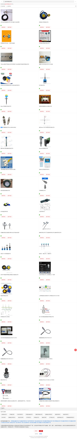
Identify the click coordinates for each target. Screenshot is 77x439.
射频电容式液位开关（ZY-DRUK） (46, 358)
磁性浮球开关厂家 (66, 421)
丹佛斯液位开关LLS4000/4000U (9, 127)
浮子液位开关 (51, 417)
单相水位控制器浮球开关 (44, 169)
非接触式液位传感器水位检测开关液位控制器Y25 (49, 400)
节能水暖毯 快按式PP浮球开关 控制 (8, 169)
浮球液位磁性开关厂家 (16, 421)
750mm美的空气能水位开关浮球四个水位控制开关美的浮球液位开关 (15, 64)
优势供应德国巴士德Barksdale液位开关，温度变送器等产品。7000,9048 (15, 400)
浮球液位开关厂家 (58, 421)
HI (9, 409)
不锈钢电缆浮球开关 (70, 417)
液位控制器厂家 (47, 422)
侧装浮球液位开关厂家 (49, 421)
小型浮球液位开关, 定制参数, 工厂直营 (47, 274)
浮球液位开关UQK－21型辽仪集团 (8, 43)
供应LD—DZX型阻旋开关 (6, 253)
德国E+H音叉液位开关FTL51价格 (46, 64)
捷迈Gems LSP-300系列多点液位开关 (46, 127)
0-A (1, 409)
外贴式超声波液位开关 (5, 190)
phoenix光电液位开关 (43, 148)
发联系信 (3, 27)
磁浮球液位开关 (60, 417)
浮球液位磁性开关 (29, 414)
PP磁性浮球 (12, 414)
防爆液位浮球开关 (11, 417)
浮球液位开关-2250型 (5, 316)
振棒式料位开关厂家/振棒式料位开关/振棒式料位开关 (50, 232)
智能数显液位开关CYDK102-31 (45, 337)
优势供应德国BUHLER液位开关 (45, 106)
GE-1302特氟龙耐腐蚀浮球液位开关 (46, 316)
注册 (41, 431)
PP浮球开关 (28, 417)
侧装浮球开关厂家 (25, 421)
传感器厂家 (41, 422)
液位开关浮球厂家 (7, 422)
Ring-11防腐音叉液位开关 (6, 106)
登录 (36, 431)
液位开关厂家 (14, 422)
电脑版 (40, 433)
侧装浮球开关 (57, 414)
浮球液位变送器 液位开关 (44, 43)
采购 (75, 349)
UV (23, 409)
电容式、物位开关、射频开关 (45, 253)
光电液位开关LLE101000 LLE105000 (46, 379)
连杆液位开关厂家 (40, 421)
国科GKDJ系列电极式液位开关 (7, 148)
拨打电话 (9, 27)
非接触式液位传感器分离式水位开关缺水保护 (10, 232)
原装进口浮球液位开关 (43, 22)
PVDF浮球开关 (20, 414)
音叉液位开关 (42, 85)
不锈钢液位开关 (42, 190)
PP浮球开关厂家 (32, 421)
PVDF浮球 (3, 417)
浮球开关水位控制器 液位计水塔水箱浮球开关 (10, 85)
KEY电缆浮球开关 (4, 211)
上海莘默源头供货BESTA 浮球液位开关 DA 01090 (49, 295)
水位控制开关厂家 (27, 422)
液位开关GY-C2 (4, 379)
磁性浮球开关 (65, 414)
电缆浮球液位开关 (4, 295)
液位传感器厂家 (34, 422)
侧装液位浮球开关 (48, 414)
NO (15, 409)
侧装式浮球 (44, 417)
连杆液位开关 (4, 414)
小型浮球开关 (42, 211)
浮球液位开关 (36, 417)
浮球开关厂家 (20, 422)
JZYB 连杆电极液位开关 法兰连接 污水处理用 (10, 22)
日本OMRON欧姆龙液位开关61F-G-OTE (9, 337)
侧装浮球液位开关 (39, 414)
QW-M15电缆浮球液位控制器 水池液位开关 (9, 274)
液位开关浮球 (20, 417)
